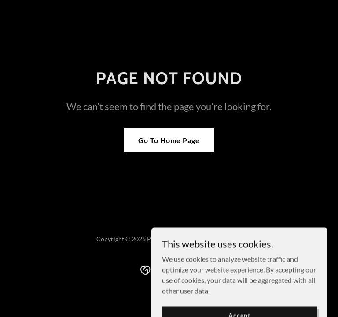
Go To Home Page (169, 140)
